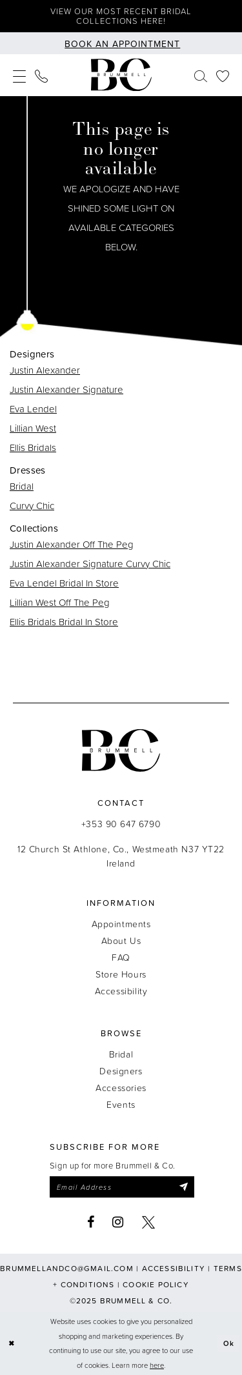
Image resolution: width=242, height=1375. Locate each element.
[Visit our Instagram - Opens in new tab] (118, 1222)
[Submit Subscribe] (183, 1187)
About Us (121, 940)
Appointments (121, 924)
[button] (19, 75)
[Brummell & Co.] (121, 75)
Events (120, 1104)
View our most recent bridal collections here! (121, 15)
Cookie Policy (156, 1285)
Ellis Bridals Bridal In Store (64, 621)
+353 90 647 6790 (121, 824)
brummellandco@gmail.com (67, 1268)
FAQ (121, 957)
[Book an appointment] (121, 43)
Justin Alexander (45, 370)
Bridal (22, 486)
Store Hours (121, 974)
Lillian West (33, 428)
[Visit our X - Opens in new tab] (149, 1222)
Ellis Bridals (33, 447)
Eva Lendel (33, 409)
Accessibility (121, 991)
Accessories (121, 1087)
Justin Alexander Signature (66, 389)
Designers (120, 1071)
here (157, 1365)
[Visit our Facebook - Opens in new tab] (91, 1222)
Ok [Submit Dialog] (229, 1343)
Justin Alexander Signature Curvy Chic (90, 563)
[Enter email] (122, 1187)
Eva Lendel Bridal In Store (64, 583)
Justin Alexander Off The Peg (72, 544)
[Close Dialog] (11, 1344)
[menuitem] (19, 75)
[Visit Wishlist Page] (223, 75)
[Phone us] (41, 75)
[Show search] (201, 75)
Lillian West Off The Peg (60, 602)
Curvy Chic (32, 505)
